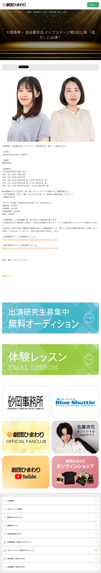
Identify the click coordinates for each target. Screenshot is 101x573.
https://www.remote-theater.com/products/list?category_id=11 (29, 239)
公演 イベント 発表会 (14, 509)
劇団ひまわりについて (15, 517)
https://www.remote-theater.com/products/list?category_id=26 (29, 248)
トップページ (9, 12)
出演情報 (19, 12)
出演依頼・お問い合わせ (16, 567)
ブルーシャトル (21, 550)
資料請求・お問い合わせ (16, 558)
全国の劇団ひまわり (14, 534)
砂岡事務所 (20, 542)
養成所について (12, 525)
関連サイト (7, 275)
